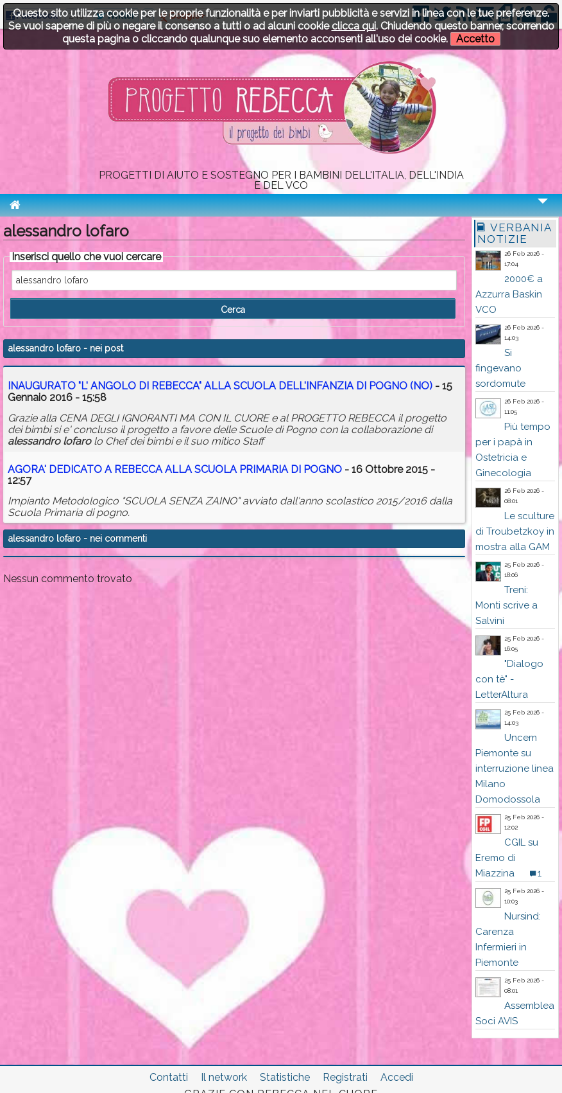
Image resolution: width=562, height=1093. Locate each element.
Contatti (168, 1077)
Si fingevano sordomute (500, 368)
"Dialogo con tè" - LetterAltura (509, 679)
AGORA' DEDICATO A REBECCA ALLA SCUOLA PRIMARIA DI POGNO (175, 469)
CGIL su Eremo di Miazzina (506, 858)
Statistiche (285, 1077)
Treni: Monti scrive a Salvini (506, 605)
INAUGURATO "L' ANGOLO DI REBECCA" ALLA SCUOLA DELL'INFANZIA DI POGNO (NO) (220, 386)
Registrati (345, 1077)
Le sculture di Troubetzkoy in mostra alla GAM (514, 531)
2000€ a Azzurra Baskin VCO (509, 294)
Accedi (396, 1077)
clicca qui (354, 26)
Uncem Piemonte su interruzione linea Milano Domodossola (514, 768)
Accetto (475, 39)
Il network (224, 1077)
